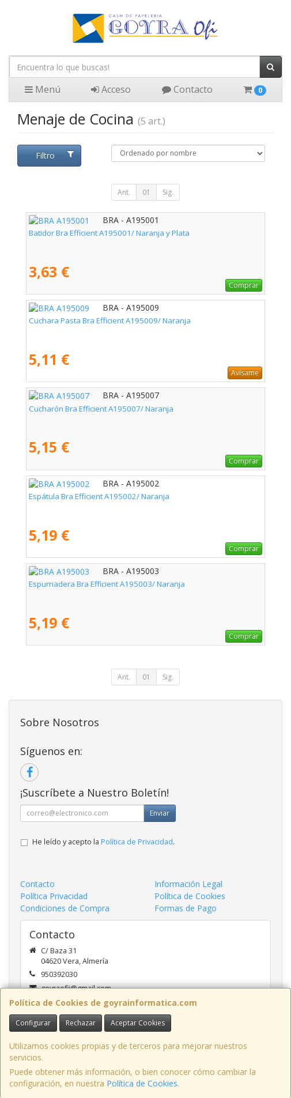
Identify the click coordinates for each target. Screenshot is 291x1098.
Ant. (124, 192)
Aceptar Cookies (138, 1023)
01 (146, 192)
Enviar (159, 813)
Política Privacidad (54, 896)
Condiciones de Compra (64, 908)
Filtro (55, 155)
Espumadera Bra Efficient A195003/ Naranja (107, 584)
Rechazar (81, 1023)
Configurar (33, 1023)
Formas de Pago (185, 908)
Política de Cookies (142, 1083)
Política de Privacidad (137, 842)
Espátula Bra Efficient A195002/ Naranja (99, 496)
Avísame (245, 373)
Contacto (187, 89)
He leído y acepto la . (103, 842)
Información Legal (188, 883)
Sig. (167, 192)
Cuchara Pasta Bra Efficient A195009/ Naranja (110, 320)
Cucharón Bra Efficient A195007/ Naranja (101, 408)
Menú (43, 89)
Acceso (111, 89)
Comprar (244, 285)
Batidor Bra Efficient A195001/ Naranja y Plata (109, 233)
